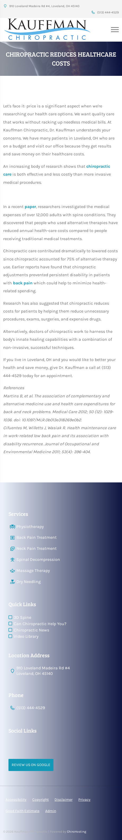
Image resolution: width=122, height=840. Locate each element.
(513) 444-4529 (105, 12)
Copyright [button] (40, 799)
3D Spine (22, 617)
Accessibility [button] (16, 799)
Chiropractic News (31, 630)
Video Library (26, 636)
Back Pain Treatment (36, 537)
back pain (23, 282)
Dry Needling (28, 581)
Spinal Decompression (38, 559)
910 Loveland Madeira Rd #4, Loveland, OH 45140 (41, 6)
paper (30, 206)
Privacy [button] (84, 799)
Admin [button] (50, 811)
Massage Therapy (33, 570)
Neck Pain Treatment (36, 548)
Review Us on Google (31, 765)
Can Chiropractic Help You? (40, 623)
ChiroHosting (76, 831)
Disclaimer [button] (64, 799)
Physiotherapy (30, 526)
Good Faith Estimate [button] (22, 811)
